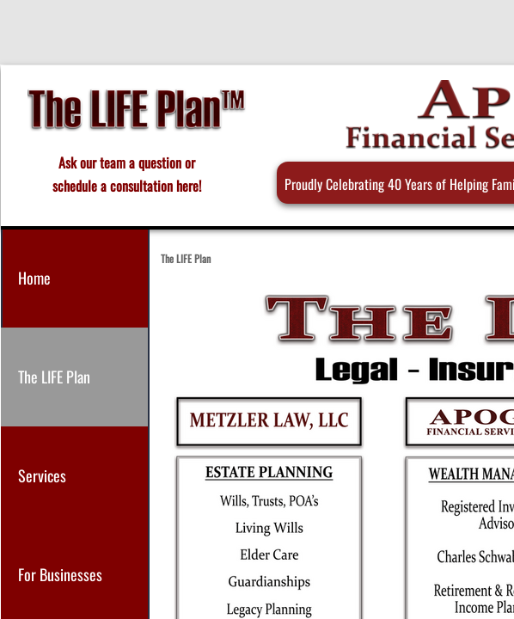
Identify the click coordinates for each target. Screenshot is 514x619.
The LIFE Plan (54, 376)
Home (34, 278)
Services (42, 475)
